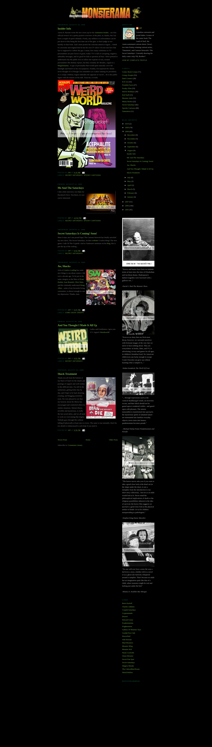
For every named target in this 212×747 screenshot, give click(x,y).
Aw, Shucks (64, 266)
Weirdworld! (105, 332)
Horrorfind (126, 636)
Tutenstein (126, 111)
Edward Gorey (127, 620)
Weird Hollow (127, 672)
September (131, 147)
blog (108, 243)
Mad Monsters (127, 643)
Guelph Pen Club (128, 633)
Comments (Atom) (75, 445)
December (131, 135)
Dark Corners (127, 78)
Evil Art (125, 82)
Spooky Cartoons (92, 175)
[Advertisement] (106, 720)
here (79, 192)
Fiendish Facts (127, 85)
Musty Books (127, 102)
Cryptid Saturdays (129, 610)
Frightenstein (127, 626)
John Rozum (127, 640)
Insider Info (64, 28)
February (131, 193)
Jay (140, 28)
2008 (127, 131)
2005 (127, 210)
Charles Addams (128, 607)
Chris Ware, (79, 282)
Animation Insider (101, 33)
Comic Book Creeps (74, 312)
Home (88, 440)
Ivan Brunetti (69, 282)
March (130, 189)
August (130, 150)
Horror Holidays (128, 92)
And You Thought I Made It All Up (77, 325)
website (95, 241)
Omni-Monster (127, 656)
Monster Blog (127, 646)
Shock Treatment (67, 373)
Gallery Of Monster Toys (131, 630)
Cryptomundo (127, 613)
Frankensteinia (127, 623)
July (129, 178)
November (131, 139)
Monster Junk (127, 98)
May (129, 181)
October (130, 143)
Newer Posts (62, 440)
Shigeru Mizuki (128, 666)
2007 (127, 202)
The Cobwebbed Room (131, 669)
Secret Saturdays (74, 175)
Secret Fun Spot (128, 659)
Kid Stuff (125, 95)
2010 (127, 124)
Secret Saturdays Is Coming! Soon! (77, 233)
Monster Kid (127, 649)
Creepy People (127, 75)
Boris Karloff (127, 603)
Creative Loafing (69, 270)
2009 (127, 128)
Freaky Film (126, 88)
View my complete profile (134, 60)
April (129, 185)
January (130, 197)
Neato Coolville (128, 653)
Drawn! (125, 616)
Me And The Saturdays (71, 187)
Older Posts (113, 440)
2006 (127, 206)
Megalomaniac (63, 66)
